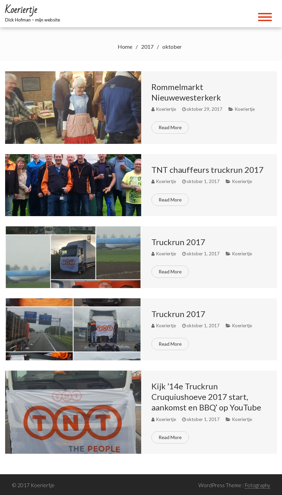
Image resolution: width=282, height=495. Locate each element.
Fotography (257, 485)
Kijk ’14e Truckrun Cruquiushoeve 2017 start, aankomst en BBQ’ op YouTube (206, 396)
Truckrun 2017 (178, 242)
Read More (170, 127)
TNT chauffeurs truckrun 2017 (207, 170)
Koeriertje (245, 109)
